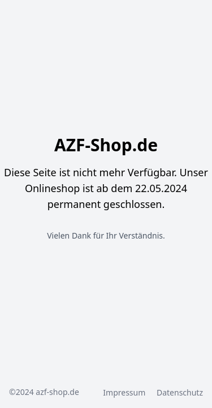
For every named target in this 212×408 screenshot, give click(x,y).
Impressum (125, 392)
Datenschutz (180, 392)
